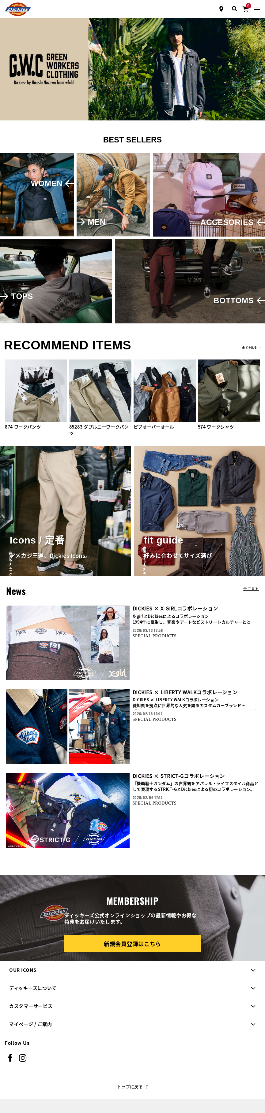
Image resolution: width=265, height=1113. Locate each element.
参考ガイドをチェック (165, 560)
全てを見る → (251, 347)
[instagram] (23, 1058)
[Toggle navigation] (257, 9)
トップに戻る (132, 1086)
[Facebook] (10, 1058)
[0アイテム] (245, 8)
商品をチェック (31, 560)
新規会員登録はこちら (132, 944)
